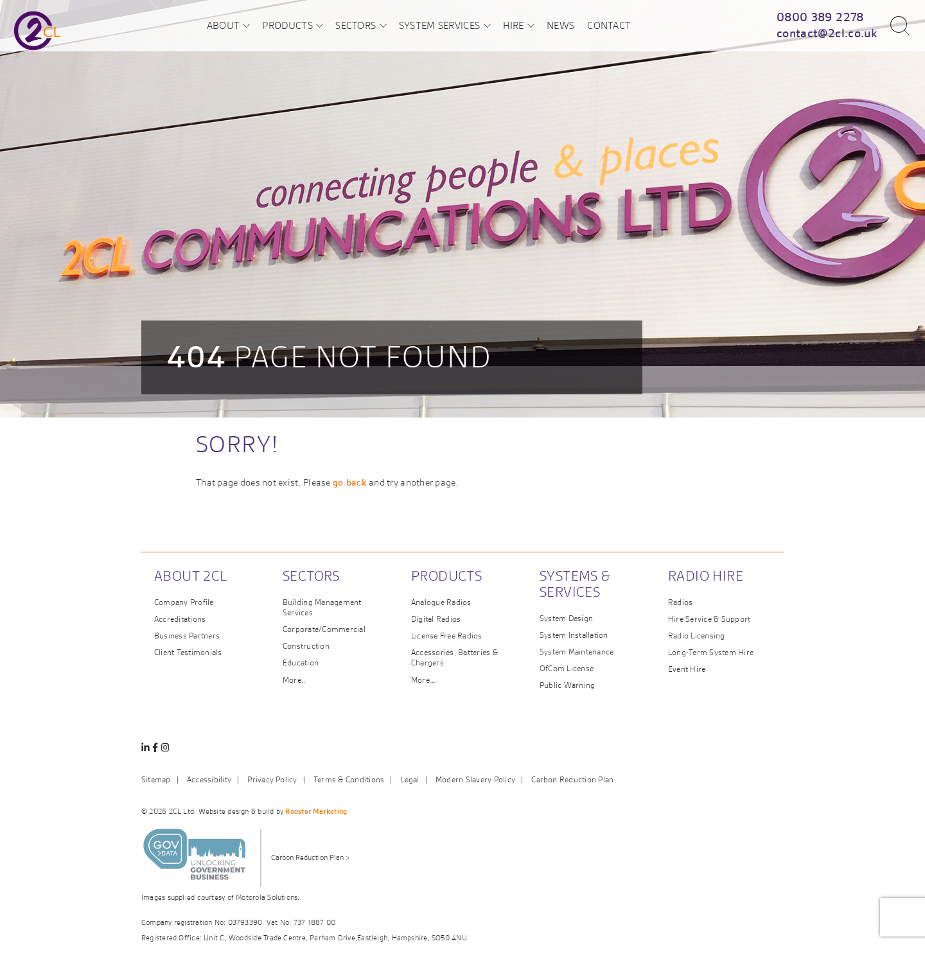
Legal (410, 779)
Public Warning (567, 685)
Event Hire (686, 668)
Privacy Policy (272, 779)
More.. (294, 679)
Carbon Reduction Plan (572, 779)
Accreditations (180, 618)
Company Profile (184, 602)
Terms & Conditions (348, 779)
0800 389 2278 (820, 17)
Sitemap (156, 779)
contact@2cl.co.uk (827, 33)
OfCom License (567, 668)
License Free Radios (446, 635)
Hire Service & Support (709, 618)
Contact (609, 24)
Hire (513, 24)
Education (301, 662)
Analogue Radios (441, 602)
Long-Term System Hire (710, 652)
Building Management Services (322, 607)
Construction (306, 645)
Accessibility (209, 779)
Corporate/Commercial (324, 629)
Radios (680, 602)
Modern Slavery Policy (475, 779)
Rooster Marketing (316, 811)
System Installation (574, 634)
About (223, 24)
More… (423, 679)
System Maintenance (576, 651)
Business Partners (187, 635)
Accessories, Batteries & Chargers (454, 657)
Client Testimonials (188, 652)
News (560, 24)
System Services (439, 24)
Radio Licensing (696, 635)
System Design (566, 618)
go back (350, 482)
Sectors (355, 24)
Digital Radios (436, 618)
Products (287, 24)
